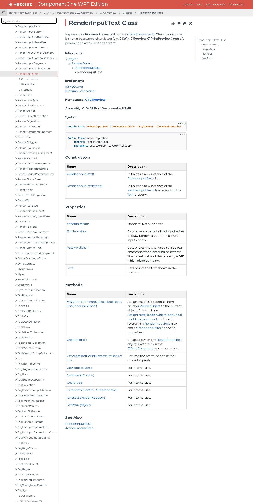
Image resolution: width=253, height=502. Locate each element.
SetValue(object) (79, 405)
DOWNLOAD (236, 4)
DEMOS (188, 4)
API (208, 4)
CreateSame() (77, 339)
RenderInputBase (87, 67)
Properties (208, 49)
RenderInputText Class (212, 40)
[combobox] (29, 21)
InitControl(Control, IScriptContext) (92, 390)
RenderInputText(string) (84, 186)
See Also (206, 58)
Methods (207, 53)
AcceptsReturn (78, 224)
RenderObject (81, 63)
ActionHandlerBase (79, 428)
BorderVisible (76, 231)
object (73, 59)
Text (130, 194)
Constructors (209, 44)
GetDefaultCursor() (80, 375)
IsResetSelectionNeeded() (86, 397)
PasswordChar (77, 247)
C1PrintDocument (140, 34)
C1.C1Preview (108, 12)
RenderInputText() (80, 174)
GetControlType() (79, 367)
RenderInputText (151, 12)
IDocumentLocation (80, 91)
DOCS (199, 4)
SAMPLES (219, 4)
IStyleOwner (74, 86)
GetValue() (74, 382)
